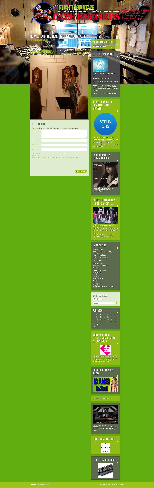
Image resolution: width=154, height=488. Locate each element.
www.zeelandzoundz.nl (45, 484)
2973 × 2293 (49, 54)
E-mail (34, 144)
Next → (86, 45)
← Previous (33, 45)
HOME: (34, 36)
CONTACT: (79, 36)
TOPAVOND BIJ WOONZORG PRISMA (67, 54)
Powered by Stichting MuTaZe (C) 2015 (112, 484)
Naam (34, 140)
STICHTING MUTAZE (76, 7)
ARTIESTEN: (49, 36)
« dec (94, 327)
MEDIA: (65, 36)
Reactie (35, 131)
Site (33, 149)
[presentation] (47, 164)
